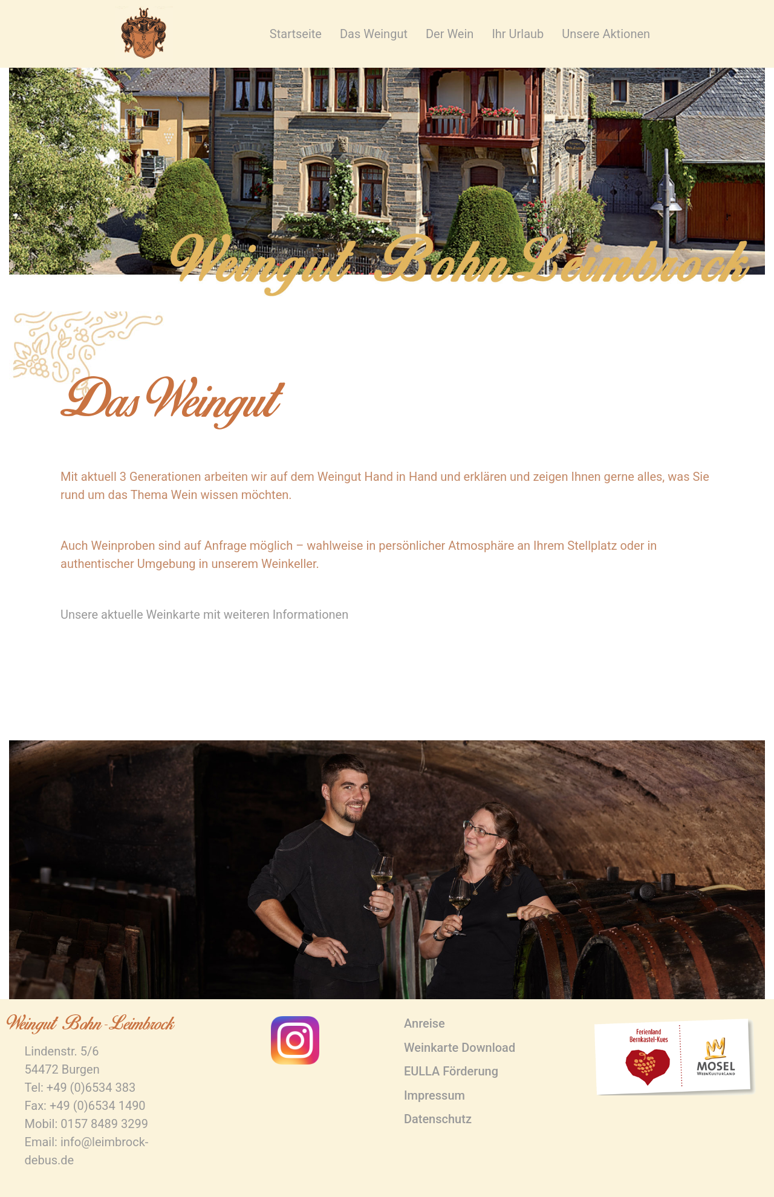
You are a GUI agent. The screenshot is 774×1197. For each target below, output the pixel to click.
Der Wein (449, 34)
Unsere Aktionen (606, 34)
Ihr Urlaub (518, 34)
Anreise (424, 1023)
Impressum (434, 1095)
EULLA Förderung (451, 1071)
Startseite (296, 34)
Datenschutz (438, 1119)
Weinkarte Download (459, 1047)
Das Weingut (374, 34)
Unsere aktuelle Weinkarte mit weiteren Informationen (204, 614)
